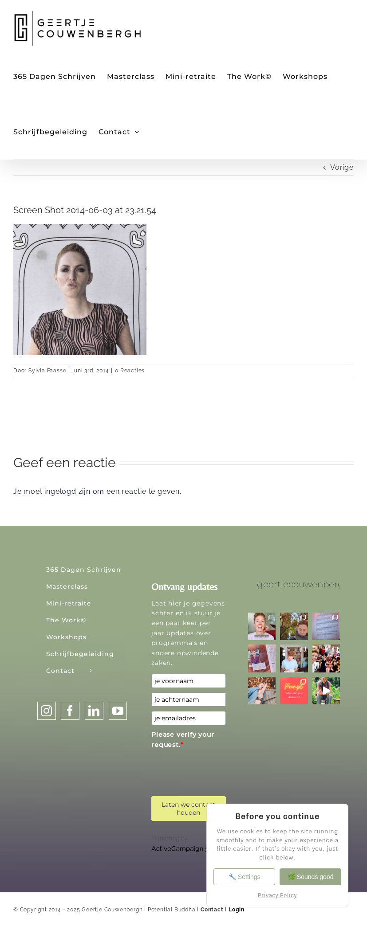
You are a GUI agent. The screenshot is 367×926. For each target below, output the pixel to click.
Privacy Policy (277, 895)
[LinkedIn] (94, 711)
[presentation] (218, 769)
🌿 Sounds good (310, 876)
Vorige (342, 167)
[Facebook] (70, 711)
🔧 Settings (244, 876)
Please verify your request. (182, 739)
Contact (212, 909)
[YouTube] (118, 711)
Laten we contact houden (188, 809)
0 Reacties (130, 370)
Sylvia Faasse (47, 370)
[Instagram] (46, 711)
